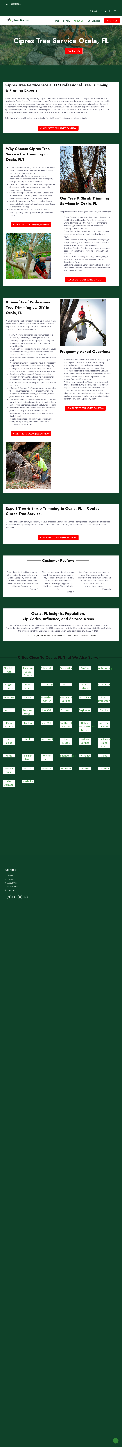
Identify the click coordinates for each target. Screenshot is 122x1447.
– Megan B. (106, 589)
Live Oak (47, 710)
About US (79, 20)
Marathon (104, 768)
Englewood (85, 710)
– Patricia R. (33, 589)
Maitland (66, 768)
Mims (9, 755)
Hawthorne (9, 710)
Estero (85, 768)
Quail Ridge (47, 684)
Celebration (66, 668)
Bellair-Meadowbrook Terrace (87, 726)
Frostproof (47, 739)
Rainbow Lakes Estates (28, 672)
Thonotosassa (68, 755)
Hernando (85, 755)
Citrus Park (85, 697)
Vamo (104, 755)
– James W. (70, 591)
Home (56, 20)
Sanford (85, 668)
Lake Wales (47, 723)
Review (66, 20)
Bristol (28, 768)
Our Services (94, 20)
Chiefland (28, 723)
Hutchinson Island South (104, 743)
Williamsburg (105, 668)
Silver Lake (47, 668)
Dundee (104, 710)
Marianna (47, 768)
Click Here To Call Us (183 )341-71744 (58, 128)
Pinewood (66, 710)
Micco (66, 684)
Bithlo (28, 739)
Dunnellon (104, 684)
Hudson (28, 697)
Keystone (9, 697)
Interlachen (28, 781)
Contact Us (112, 20)
